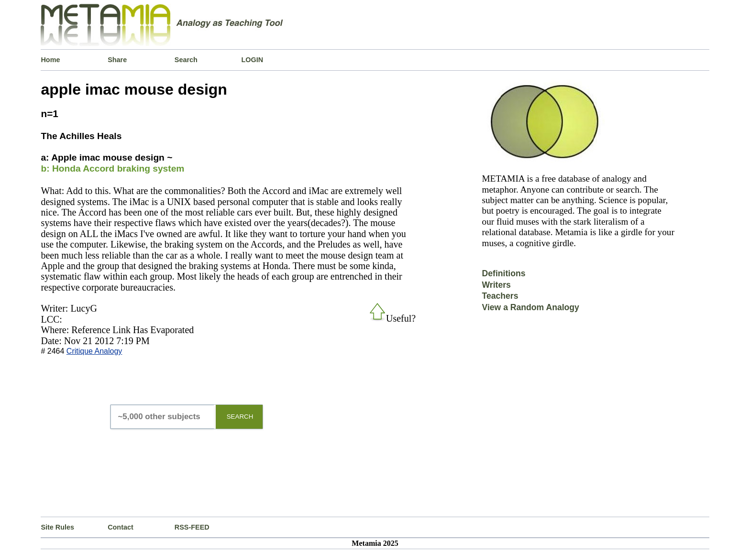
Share (117, 60)
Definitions (504, 273)
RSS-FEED (192, 527)
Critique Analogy (94, 351)
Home (50, 60)
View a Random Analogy (530, 307)
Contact (120, 527)
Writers (496, 285)
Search (186, 60)
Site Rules (57, 527)
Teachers (500, 296)
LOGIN (253, 60)
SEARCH (240, 416)
